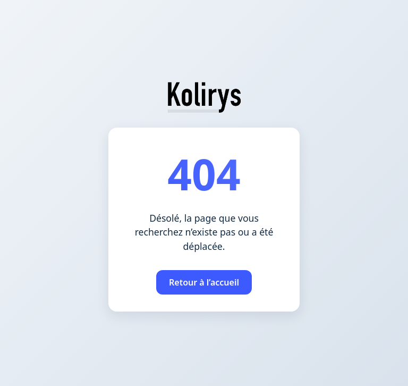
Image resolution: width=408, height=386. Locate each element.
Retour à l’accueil (204, 282)
